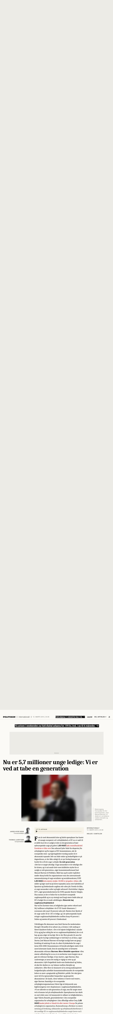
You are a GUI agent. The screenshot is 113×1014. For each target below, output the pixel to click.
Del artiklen (100, 717)
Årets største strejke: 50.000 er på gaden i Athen (60, 881)
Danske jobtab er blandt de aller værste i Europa (57, 1003)
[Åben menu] (109, 717)
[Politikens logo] (9, 717)
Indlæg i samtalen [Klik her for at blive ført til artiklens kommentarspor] (94, 833)
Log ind (89, 717)
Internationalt (24, 717)
